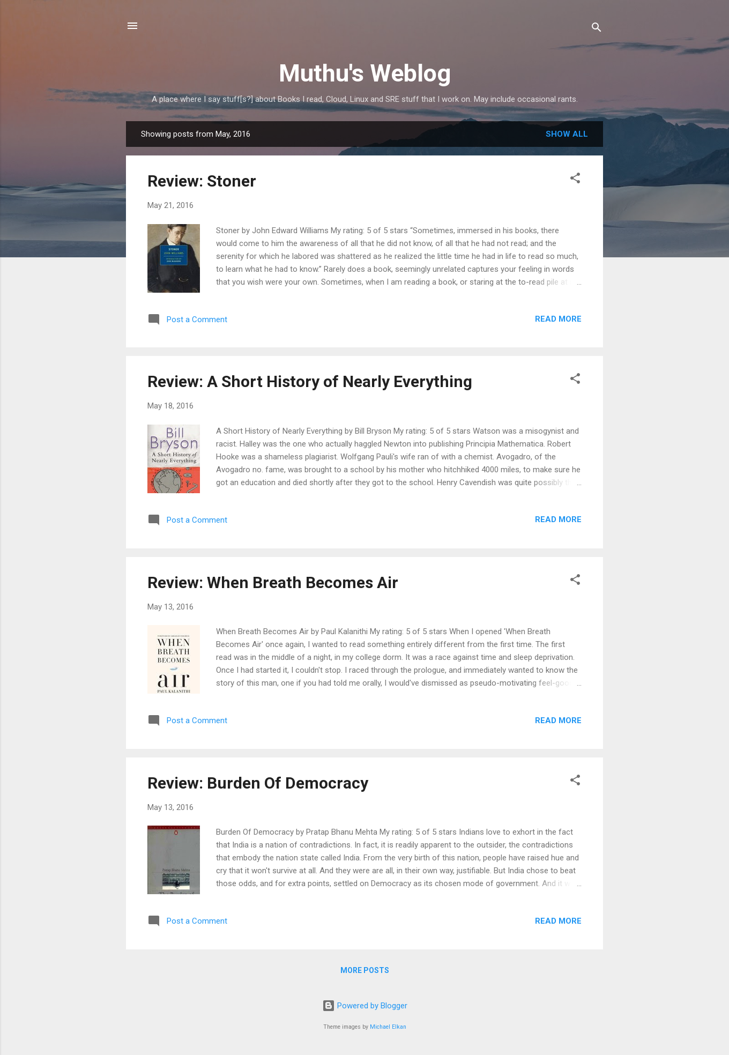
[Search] (596, 29)
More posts (364, 970)
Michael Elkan (388, 1026)
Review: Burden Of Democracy (257, 783)
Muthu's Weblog (365, 73)
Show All (567, 134)
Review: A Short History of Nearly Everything (309, 381)
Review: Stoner (201, 181)
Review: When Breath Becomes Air (272, 582)
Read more (558, 319)
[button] (575, 180)
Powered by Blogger (364, 1006)
